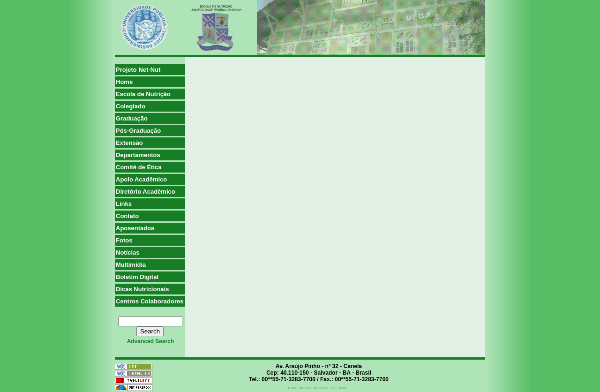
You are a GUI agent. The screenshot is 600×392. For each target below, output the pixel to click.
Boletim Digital (137, 276)
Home (124, 81)
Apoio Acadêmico (141, 179)
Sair (333, 388)
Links (124, 203)
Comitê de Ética (139, 167)
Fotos (124, 240)
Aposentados (135, 228)
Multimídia (131, 264)
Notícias (128, 252)
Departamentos (138, 154)
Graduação (132, 118)
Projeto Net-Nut (138, 69)
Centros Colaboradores (149, 301)
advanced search (150, 341)
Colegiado (130, 106)
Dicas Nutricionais (142, 289)
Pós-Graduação (138, 130)
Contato (127, 215)
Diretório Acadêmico (145, 191)
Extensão (129, 142)
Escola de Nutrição (143, 94)
